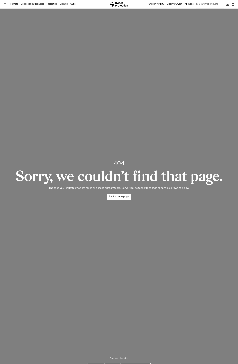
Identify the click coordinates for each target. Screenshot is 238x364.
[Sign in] (228, 4)
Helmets (14, 4)
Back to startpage (119, 197)
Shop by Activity (156, 4)
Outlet (73, 4)
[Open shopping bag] (232, 4)
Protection (52, 4)
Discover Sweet (174, 4)
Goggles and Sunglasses (32, 4)
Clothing (64, 4)
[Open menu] (6, 4)
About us (189, 4)
